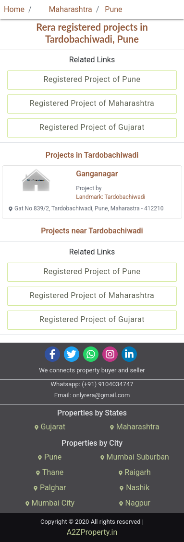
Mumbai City (49, 502)
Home (14, 9)
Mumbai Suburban (134, 456)
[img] (52, 354)
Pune (113, 9)
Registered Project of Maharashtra (92, 103)
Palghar (49, 487)
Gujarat (49, 426)
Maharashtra (64, 9)
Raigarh (134, 472)
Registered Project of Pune (91, 79)
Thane (49, 472)
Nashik (134, 487)
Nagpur (134, 502)
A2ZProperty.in (92, 532)
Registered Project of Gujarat (92, 127)
